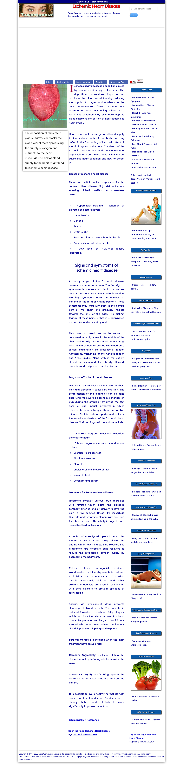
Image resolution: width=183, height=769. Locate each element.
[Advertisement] (91, 53)
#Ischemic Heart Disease (85, 734)
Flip (133, 82)
